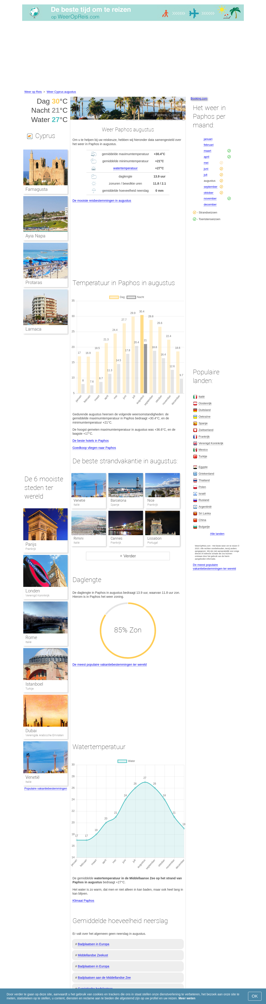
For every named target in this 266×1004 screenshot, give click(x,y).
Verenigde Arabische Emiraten (44, 735)
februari (208, 144)
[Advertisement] (133, 56)
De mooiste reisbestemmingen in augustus (101, 200)
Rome (31, 637)
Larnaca (33, 329)
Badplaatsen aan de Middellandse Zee (104, 977)
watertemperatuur (125, 168)
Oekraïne (204, 416)
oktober (208, 192)
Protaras (33, 282)
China (202, 520)
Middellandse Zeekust (93, 955)
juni (206, 168)
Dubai (31, 730)
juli (205, 174)
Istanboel (34, 684)
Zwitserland (206, 430)
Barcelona (118, 500)
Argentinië (205, 506)
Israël (202, 493)
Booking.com (199, 98)
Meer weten (186, 998)
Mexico (203, 449)
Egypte (203, 467)
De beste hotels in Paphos (90, 440)
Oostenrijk (205, 403)
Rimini (79, 538)
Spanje (203, 423)
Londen (32, 591)
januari (208, 139)
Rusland (204, 500)
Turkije (29, 688)
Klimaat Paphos (83, 900)
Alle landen (217, 533)
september (210, 186)
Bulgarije (204, 526)
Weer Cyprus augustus (61, 91)
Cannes (116, 538)
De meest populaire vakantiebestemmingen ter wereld (109, 664)
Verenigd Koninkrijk (37, 595)
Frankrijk (30, 548)
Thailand (204, 480)
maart (207, 150)
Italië (28, 642)
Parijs (30, 544)
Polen (202, 487)
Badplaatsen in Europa (93, 944)
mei (206, 162)
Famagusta (36, 189)
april (206, 156)
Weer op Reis (33, 91)
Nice (150, 500)
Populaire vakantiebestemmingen (45, 788)
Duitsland (205, 410)
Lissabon (154, 538)
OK (255, 996)
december (210, 204)
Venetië (79, 500)
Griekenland (206, 473)
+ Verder (128, 556)
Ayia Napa (35, 236)
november (210, 198)
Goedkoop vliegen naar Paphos (94, 448)
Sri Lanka (205, 513)
